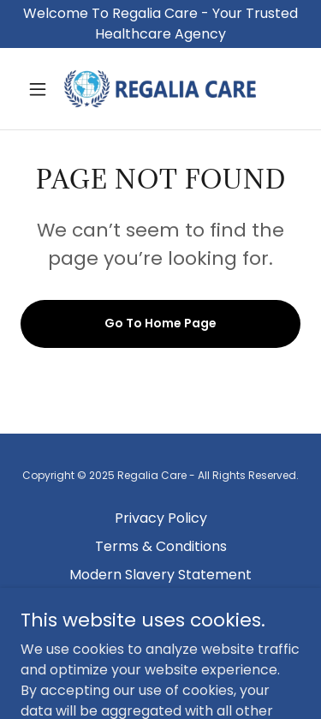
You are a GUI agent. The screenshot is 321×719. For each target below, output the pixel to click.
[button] (41, 89)
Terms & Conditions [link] (161, 546)
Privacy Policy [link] (161, 518)
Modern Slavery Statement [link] (160, 574)
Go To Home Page (160, 323)
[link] (160, 88)
